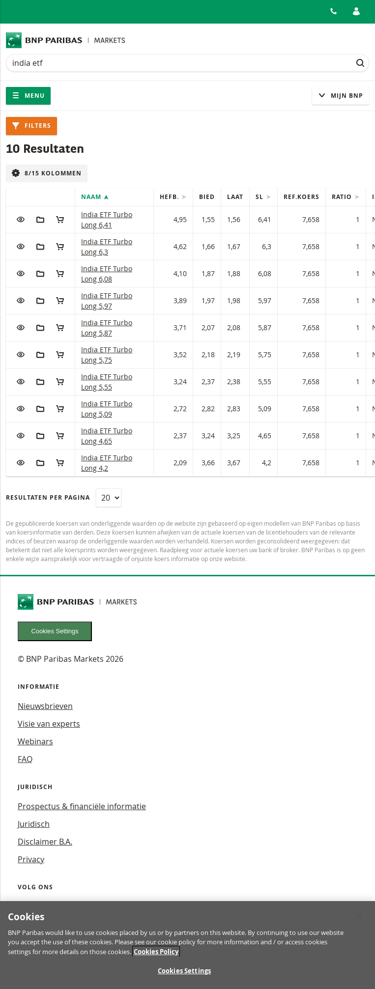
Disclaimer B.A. (45, 841)
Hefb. (170, 197)
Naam (92, 197)
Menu (28, 95)
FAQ (25, 759)
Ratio (343, 197)
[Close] (359, 921)
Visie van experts (49, 723)
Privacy (31, 859)
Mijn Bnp (340, 95)
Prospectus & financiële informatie (82, 806)
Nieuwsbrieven (45, 706)
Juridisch (34, 824)
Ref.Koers (301, 197)
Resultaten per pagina (48, 497)
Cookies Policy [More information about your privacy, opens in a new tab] (156, 955)
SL (260, 197)
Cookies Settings (55, 631)
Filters (31, 125)
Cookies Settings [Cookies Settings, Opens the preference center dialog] (184, 975)
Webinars (35, 741)
